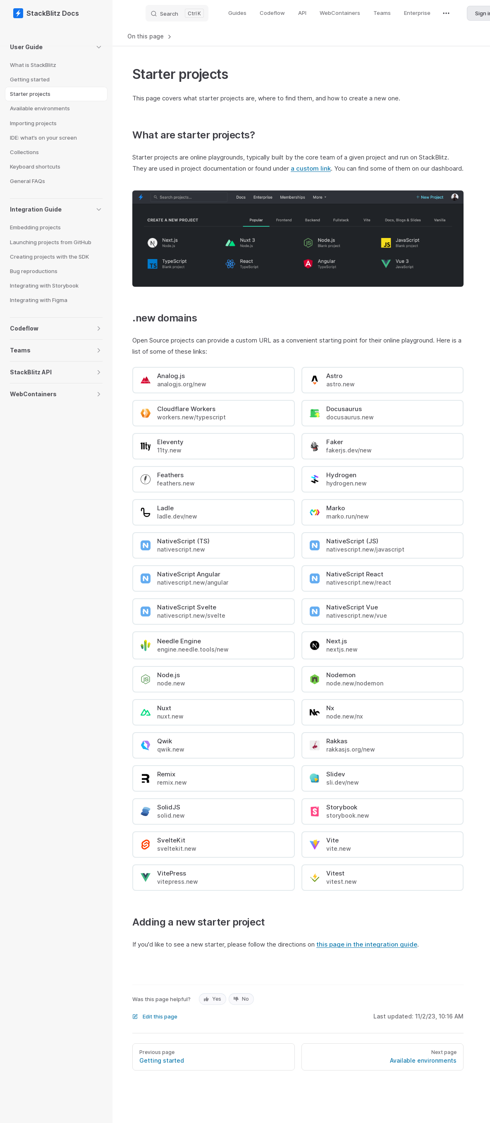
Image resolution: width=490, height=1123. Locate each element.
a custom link (311, 168)
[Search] (177, 13)
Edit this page (154, 1016)
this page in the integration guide (366, 944)
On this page (150, 36)
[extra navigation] (446, 13)
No (241, 999)
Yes (212, 999)
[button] (56, 47)
